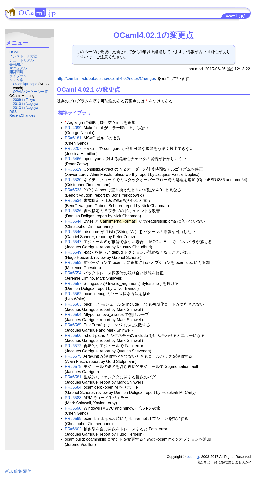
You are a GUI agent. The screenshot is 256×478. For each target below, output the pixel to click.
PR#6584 (73, 387)
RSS (13, 112)
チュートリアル (22, 60)
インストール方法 (24, 56)
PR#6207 (73, 148)
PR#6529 (73, 169)
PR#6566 (73, 335)
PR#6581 (73, 377)
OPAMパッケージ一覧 (30, 92)
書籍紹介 (17, 64)
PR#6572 (73, 346)
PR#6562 (73, 294)
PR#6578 (73, 366)
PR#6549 (73, 252)
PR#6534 (73, 200)
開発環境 (17, 72)
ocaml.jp (193, 457)
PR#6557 (73, 283)
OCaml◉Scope (25, 84)
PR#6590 (73, 408)
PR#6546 (73, 232)
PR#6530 (73, 180)
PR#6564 (73, 314)
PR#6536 (73, 211)
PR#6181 (73, 138)
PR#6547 (73, 242)
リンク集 (17, 80)
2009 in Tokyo (24, 100)
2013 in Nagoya (25, 108)
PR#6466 (73, 159)
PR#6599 (73, 418)
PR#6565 (73, 325)
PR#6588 (73, 398)
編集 (18, 471)
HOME (15, 52)
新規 (9, 471)
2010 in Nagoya (25, 104)
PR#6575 (73, 356)
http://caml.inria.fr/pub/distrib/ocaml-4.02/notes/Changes (106, 78)
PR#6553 (73, 262)
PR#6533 (73, 190)
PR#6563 (73, 304)
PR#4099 (73, 128)
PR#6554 (73, 273)
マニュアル (18, 68)
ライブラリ (18, 76)
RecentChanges (22, 115)
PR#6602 (73, 429)
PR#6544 (73, 221)
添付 (27, 471)
